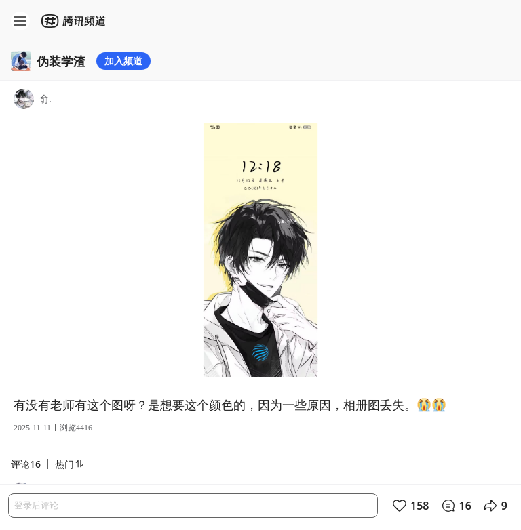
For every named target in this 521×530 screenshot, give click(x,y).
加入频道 (123, 60)
